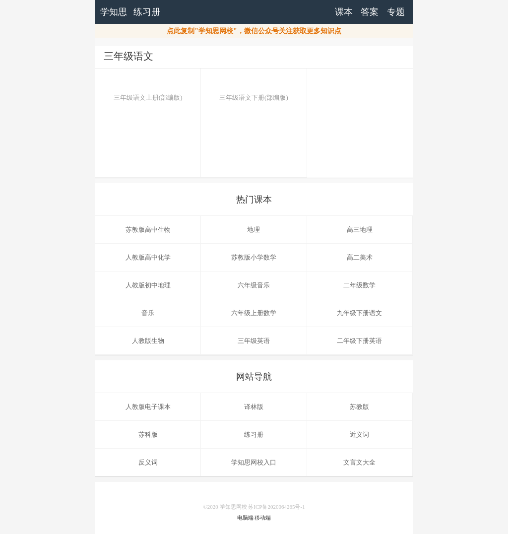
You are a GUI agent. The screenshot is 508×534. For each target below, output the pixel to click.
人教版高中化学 (148, 257)
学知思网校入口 (253, 462)
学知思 (113, 12)
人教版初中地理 (148, 285)
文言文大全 (359, 462)
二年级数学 (359, 285)
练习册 (146, 12)
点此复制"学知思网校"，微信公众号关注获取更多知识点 (254, 31)
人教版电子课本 (148, 406)
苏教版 (359, 406)
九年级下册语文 (359, 313)
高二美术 (360, 257)
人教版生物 (148, 340)
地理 (253, 229)
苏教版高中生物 (148, 229)
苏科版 (148, 434)
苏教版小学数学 (253, 257)
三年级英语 (254, 340)
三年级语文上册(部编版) (147, 90)
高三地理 (360, 229)
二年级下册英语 (359, 340)
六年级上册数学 (253, 313)
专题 (396, 12)
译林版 (253, 406)
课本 (344, 12)
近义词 (359, 434)
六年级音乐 (254, 285)
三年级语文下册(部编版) (253, 90)
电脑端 (245, 518)
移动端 (262, 518)
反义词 (148, 462)
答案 (370, 12)
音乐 (147, 313)
